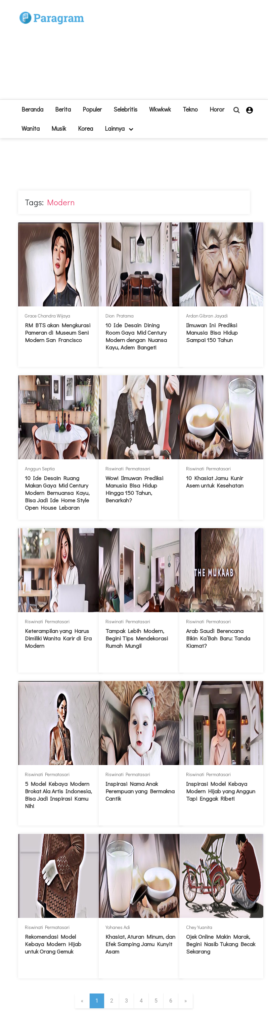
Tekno (190, 109)
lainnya (119, 128)
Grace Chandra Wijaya (47, 315)
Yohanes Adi (117, 927)
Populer (92, 109)
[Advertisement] (164, 52)
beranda (32, 109)
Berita (63, 109)
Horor (217, 109)
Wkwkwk (160, 109)
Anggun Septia (40, 468)
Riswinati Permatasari (127, 468)
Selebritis (125, 109)
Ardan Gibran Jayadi (207, 315)
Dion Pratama (119, 315)
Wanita (30, 128)
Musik (58, 128)
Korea (85, 128)
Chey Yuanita (199, 927)
